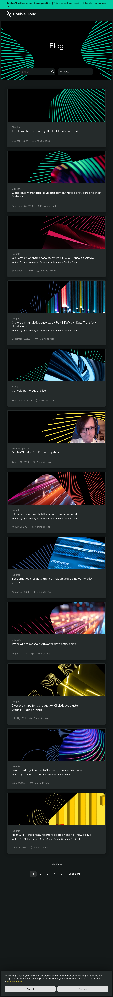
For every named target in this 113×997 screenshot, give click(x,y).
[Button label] (103, 14)
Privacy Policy (14, 981)
